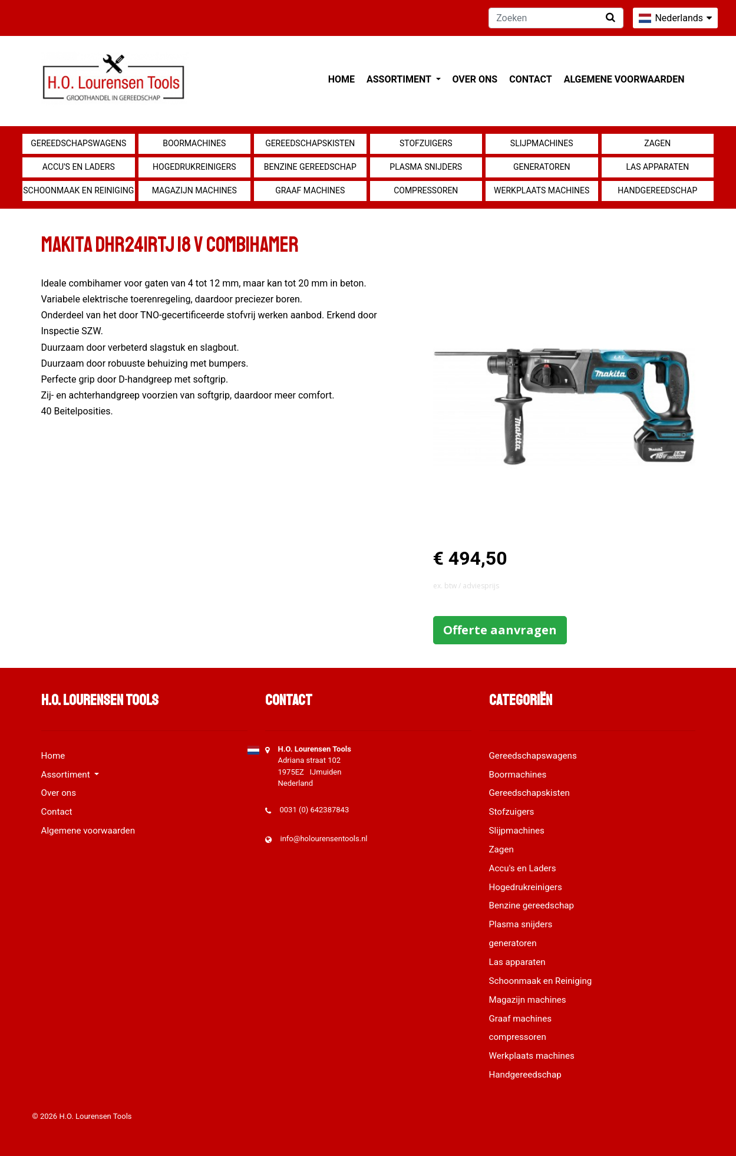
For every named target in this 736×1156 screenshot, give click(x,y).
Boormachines (194, 143)
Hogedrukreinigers (194, 167)
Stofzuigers (426, 143)
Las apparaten (657, 167)
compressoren (426, 190)
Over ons (475, 79)
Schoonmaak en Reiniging (78, 190)
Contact (530, 79)
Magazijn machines (194, 190)
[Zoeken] (556, 18)
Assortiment (400, 79)
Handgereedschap (657, 190)
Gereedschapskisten (310, 143)
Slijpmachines (541, 143)
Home (341, 79)
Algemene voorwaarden (624, 79)
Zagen (657, 143)
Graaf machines (310, 190)
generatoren (541, 167)
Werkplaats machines (541, 190)
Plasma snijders (426, 167)
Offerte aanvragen (500, 630)
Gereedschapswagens (78, 143)
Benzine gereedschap (310, 167)
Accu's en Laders (78, 167)
